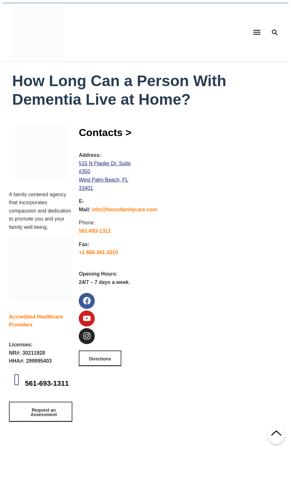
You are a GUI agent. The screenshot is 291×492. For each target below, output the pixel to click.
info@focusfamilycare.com (124, 209)
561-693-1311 (47, 383)
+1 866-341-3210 (98, 252)
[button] (257, 32)
